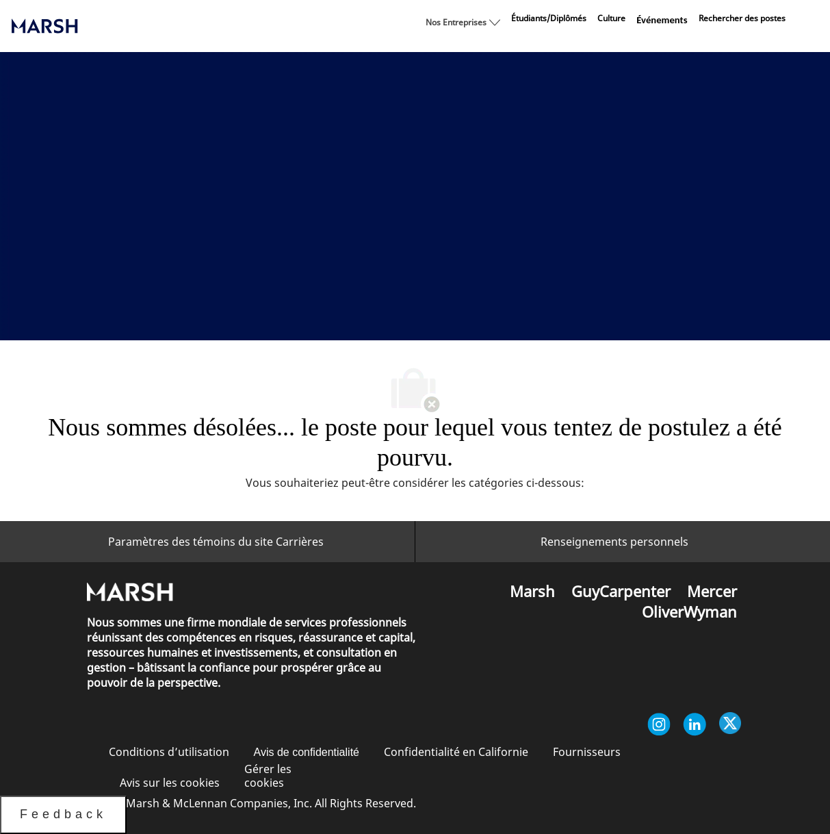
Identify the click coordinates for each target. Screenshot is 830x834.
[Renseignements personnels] (614, 541)
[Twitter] (730, 724)
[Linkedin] (694, 724)
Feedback (63, 814)
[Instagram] (659, 724)
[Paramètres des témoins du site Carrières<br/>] (215, 541)
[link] (548, 18)
